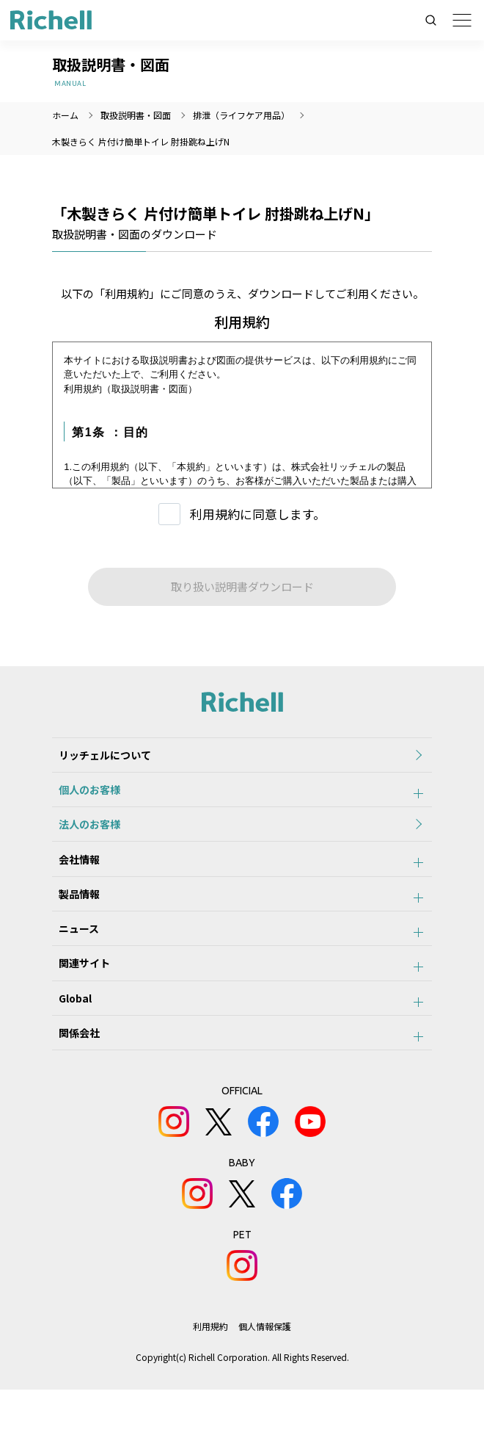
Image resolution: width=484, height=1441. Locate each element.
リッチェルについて (98, 758)
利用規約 (210, 1377)
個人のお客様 (83, 798)
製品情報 (72, 919)
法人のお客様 (83, 838)
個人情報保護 (265, 1377)
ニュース (72, 960)
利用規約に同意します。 (258, 514)
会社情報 (72, 879)
